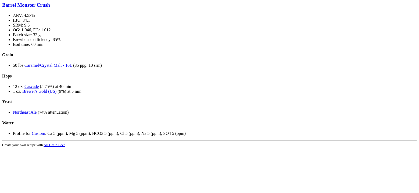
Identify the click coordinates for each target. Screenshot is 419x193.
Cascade (31, 86)
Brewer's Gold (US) (39, 91)
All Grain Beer (54, 145)
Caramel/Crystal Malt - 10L (48, 65)
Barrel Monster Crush (26, 5)
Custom (38, 133)
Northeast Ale (25, 112)
